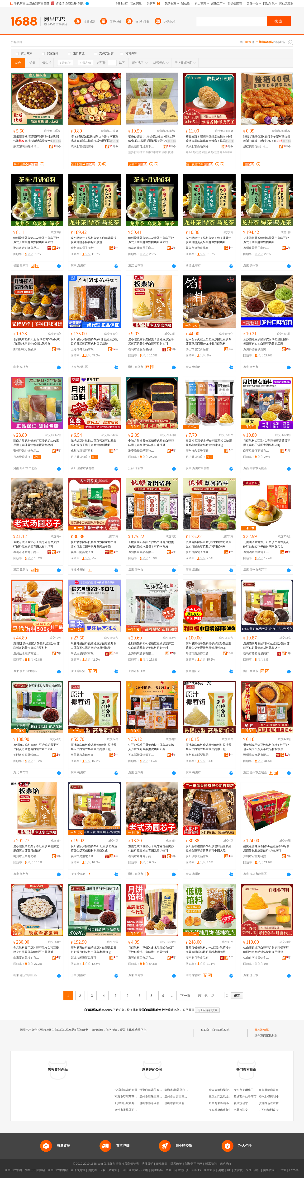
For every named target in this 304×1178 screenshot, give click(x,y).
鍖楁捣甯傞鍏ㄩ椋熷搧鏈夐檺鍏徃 (256, 146)
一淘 (123, 1170)
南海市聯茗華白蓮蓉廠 (179, 1090)
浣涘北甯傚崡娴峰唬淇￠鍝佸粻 (199, 146)
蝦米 (168, 1170)
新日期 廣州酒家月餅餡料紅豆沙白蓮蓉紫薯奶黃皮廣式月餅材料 (36, 645)
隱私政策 (176, 1163)
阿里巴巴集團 (13, 1170)
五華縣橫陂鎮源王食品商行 (141, 755)
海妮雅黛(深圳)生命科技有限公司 (230, 1110)
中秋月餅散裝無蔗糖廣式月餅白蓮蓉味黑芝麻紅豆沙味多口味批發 (151, 443)
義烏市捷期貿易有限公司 (199, 248)
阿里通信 (209, 1170)
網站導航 (225, 1163)
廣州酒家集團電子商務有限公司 (256, 552)
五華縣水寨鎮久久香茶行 (84, 755)
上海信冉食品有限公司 (84, 349)
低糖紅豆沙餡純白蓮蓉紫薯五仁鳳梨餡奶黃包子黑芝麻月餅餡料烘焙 (93, 443)
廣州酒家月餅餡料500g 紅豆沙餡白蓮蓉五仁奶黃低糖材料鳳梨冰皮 (266, 645)
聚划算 (113, 1170)
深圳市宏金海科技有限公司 (256, 856)
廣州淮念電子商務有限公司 (199, 450)
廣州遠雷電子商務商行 (256, 248)
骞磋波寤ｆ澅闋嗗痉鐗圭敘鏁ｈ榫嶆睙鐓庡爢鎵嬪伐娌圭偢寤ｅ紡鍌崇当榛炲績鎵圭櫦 (209, 139)
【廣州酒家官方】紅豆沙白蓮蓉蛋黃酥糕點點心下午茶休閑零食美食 (266, 544)
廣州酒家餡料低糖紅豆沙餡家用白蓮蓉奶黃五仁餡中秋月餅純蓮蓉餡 (93, 544)
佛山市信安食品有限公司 (199, 349)
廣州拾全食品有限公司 (141, 552)
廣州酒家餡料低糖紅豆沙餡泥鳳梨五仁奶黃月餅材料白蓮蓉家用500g (36, 747)
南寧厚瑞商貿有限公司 (273, 1090)
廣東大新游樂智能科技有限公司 (229, 1090)
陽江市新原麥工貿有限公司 (199, 653)
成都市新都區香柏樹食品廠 (84, 450)
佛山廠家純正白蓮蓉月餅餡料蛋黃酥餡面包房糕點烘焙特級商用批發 (266, 950)
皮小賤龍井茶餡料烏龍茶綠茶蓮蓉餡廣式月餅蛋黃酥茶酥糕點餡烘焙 (208, 240)
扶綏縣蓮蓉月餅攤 (125, 1090)
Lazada (294, 1170)
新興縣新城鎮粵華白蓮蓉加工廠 (134, 1103)
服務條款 (161, 1163)
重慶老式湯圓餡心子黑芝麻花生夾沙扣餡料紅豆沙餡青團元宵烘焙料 (36, 544)
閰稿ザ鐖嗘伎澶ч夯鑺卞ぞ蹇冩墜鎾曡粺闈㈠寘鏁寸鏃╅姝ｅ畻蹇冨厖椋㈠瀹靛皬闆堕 (266, 139)
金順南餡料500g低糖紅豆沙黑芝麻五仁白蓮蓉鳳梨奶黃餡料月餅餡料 (151, 645)
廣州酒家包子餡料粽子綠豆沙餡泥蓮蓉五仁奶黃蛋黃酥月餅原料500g (208, 645)
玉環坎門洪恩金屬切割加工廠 (227, 1096)
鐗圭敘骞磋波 (210, 152)
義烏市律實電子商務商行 (141, 248)
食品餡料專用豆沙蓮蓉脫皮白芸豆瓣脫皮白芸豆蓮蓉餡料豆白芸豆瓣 (36, 950)
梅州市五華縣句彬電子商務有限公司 (26, 856)
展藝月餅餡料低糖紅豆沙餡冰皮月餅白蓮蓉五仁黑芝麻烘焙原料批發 (93, 645)
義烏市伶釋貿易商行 (256, 653)
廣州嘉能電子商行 (82, 248)
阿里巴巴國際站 (35, 1170)
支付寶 (238, 1170)
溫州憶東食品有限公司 (256, 755)
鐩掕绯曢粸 (153, 152)
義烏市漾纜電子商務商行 (26, 552)
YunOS (196, 1170)
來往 (249, 1170)
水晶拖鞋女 (241, 1110)
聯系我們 (211, 1163)
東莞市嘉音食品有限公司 (141, 957)
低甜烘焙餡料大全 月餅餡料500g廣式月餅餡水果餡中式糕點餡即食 (36, 341)
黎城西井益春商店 (245, 1096)
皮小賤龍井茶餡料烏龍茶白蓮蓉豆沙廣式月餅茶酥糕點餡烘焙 (93, 240)
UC (229, 1170)
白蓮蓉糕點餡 (220, 1029)
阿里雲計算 (182, 1170)
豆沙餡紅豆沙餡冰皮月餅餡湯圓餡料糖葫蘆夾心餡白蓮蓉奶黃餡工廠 (266, 341)
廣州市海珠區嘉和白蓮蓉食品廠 (159, 1096)
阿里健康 (269, 1170)
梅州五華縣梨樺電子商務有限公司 (199, 755)
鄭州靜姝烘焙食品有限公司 (26, 450)
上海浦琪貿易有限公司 (141, 653)
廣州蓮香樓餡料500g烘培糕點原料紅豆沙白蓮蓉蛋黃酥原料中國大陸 (208, 848)
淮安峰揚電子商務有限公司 (141, 450)
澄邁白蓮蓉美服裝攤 (152, 1090)
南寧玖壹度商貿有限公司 (256, 450)
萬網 (221, 1170)
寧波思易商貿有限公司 (84, 653)
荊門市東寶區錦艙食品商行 (26, 755)
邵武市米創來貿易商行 (26, 248)
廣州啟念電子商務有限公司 (26, 653)
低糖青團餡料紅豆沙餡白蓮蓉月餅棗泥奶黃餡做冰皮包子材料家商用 (151, 544)
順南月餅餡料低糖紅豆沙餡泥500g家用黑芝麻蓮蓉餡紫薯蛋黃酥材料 (36, 443)
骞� (57, 146)
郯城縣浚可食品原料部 (26, 349)
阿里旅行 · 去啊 (138, 1170)
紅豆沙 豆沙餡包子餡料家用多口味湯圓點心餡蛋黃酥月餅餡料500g (209, 443)
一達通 (282, 1170)
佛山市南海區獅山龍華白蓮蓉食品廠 (162, 1103)
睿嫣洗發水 (241, 1103)
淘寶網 (92, 1170)
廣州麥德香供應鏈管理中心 (256, 349)
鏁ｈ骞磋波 (193, 152)
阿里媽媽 (157, 1170)
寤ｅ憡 (56, 141)
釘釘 (257, 1170)
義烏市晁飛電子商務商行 (84, 856)
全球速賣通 (78, 1170)
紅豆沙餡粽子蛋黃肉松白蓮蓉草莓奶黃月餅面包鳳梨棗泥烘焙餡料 (151, 747)
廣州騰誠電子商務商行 (199, 552)
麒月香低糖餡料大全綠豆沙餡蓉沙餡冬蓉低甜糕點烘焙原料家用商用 (208, 950)
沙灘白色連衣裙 (269, 1103)
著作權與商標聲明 (127, 1163)
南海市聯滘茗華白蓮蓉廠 (130, 1096)
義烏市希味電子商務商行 (141, 856)
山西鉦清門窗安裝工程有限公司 (279, 1110)
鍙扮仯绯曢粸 (136, 152)
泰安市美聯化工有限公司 (249, 1090)
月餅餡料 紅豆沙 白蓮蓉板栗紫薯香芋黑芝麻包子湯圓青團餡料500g (266, 443)
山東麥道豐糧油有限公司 (26, 957)
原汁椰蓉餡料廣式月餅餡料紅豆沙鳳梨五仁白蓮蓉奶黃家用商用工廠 (93, 747)
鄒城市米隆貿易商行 (83, 957)
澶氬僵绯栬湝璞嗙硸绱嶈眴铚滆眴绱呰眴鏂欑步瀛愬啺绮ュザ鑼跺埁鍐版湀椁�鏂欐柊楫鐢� (36, 139)
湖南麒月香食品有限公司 (199, 957)
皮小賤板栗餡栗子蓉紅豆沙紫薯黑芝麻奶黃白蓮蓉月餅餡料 (36, 848)
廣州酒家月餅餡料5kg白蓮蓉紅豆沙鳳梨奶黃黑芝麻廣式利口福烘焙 (94, 341)
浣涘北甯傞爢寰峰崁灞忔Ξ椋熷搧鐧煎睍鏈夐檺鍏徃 (84, 146)
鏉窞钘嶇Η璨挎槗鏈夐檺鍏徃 (26, 146)
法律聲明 (147, 1163)
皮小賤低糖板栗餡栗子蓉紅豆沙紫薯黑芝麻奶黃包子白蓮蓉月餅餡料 (151, 341)
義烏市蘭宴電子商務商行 (84, 552)
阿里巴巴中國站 (58, 1170)
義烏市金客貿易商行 (141, 349)
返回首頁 (188, 1010)
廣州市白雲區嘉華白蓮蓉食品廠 (184, 1096)
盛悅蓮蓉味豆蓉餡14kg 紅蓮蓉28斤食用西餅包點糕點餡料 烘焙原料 (266, 848)
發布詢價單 (262, 1029)
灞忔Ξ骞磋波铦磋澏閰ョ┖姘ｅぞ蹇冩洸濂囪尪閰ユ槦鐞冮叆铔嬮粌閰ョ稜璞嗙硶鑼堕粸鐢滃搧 (94, 139)
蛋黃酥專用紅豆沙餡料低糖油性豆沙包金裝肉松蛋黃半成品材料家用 (266, 747)
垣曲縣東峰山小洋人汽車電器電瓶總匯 (233, 1103)
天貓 (102, 1170)
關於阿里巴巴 (193, 1163)
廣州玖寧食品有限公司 (199, 856)
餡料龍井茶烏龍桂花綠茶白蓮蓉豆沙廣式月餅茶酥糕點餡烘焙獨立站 (36, 240)
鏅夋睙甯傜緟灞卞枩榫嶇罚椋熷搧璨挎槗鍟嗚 (141, 146)
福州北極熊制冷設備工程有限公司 (280, 1096)
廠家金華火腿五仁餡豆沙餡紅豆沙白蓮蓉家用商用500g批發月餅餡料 (208, 341)
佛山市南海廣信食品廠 (256, 957)
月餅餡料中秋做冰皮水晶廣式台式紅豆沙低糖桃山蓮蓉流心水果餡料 (151, 950)
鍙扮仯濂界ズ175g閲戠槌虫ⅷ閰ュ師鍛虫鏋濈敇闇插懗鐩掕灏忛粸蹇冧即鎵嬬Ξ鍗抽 (151, 139)
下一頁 (185, 996)
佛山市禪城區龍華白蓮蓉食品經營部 (187, 1103)
